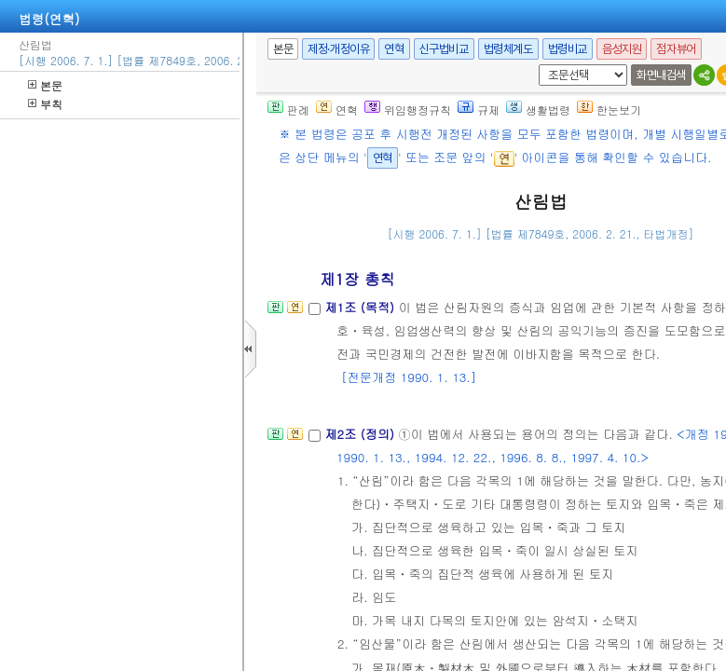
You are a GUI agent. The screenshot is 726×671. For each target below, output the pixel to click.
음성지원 (621, 49)
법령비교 (567, 49)
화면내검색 (661, 75)
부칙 (45, 104)
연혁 (394, 49)
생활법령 (538, 109)
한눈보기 (609, 109)
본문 (45, 85)
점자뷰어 (675, 49)
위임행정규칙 (407, 109)
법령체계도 (508, 49)
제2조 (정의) (361, 434)
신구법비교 (444, 49)
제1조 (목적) (361, 307)
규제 (479, 109)
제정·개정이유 (338, 49)
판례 (288, 109)
